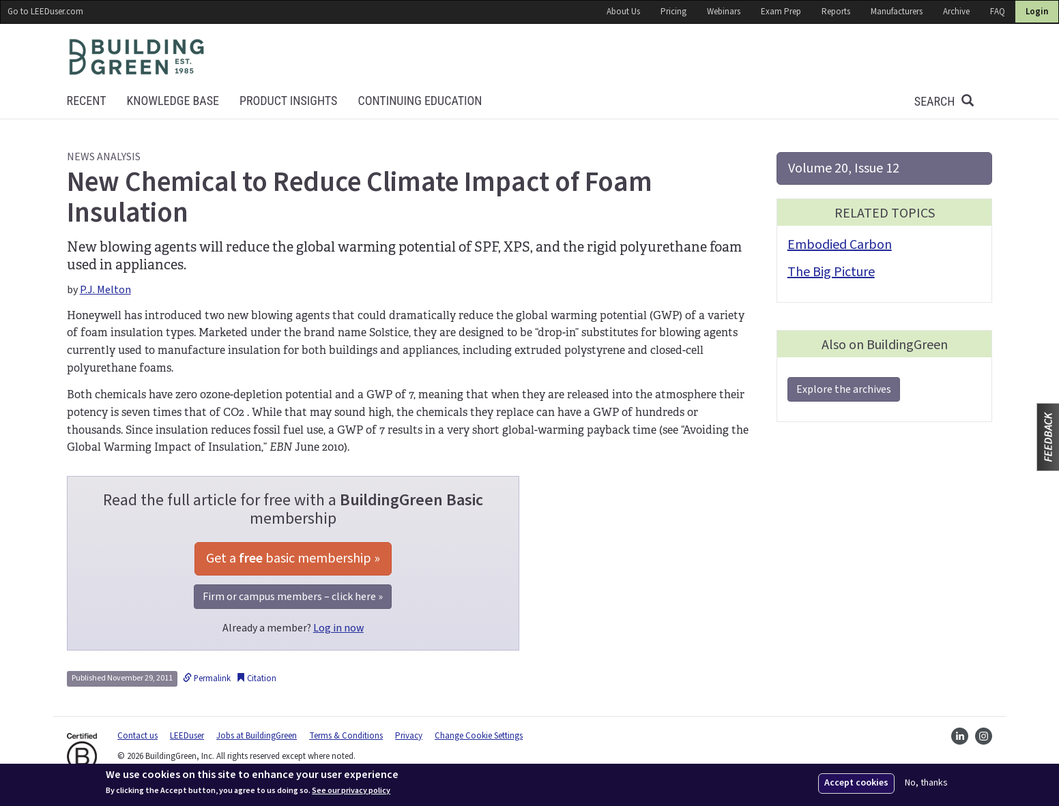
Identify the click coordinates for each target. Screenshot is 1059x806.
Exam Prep (781, 11)
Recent (86, 100)
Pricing (673, 11)
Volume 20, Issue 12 (843, 168)
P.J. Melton (105, 289)
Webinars (723, 11)
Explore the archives (843, 389)
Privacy (408, 736)
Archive (956, 11)
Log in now (338, 628)
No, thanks (926, 783)
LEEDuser (187, 736)
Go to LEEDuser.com (45, 11)
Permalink (207, 678)
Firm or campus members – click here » (293, 596)
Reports (836, 11)
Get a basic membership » (293, 558)
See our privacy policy (351, 791)
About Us (623, 11)
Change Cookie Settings (479, 736)
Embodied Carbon (839, 244)
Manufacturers (897, 11)
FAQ (997, 11)
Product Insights (288, 100)
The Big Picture (831, 272)
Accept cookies (856, 783)
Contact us (137, 736)
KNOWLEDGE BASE (173, 100)
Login (1037, 11)
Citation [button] (256, 678)
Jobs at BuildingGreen (256, 736)
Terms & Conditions (346, 736)
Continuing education (420, 100)
